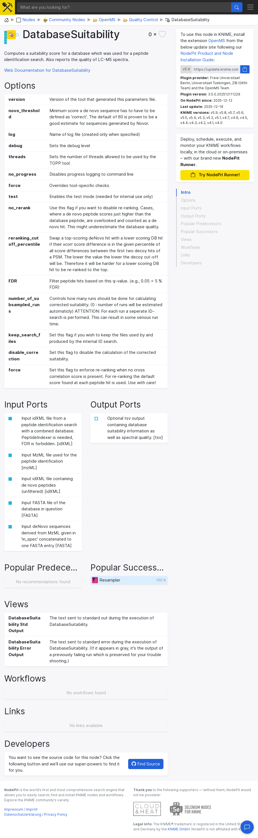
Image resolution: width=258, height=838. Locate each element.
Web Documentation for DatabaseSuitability (47, 70)
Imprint (32, 809)
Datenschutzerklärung (22, 814)
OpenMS (216, 40)
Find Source (146, 764)
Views (186, 239)
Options (188, 200)
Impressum (13, 809)
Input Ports (191, 208)
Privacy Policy (55, 814)
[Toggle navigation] (250, 7)
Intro (186, 192)
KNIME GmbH (178, 829)
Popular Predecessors (201, 223)
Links (185, 255)
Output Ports (193, 216)
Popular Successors (199, 231)
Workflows (190, 247)
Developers (191, 263)
